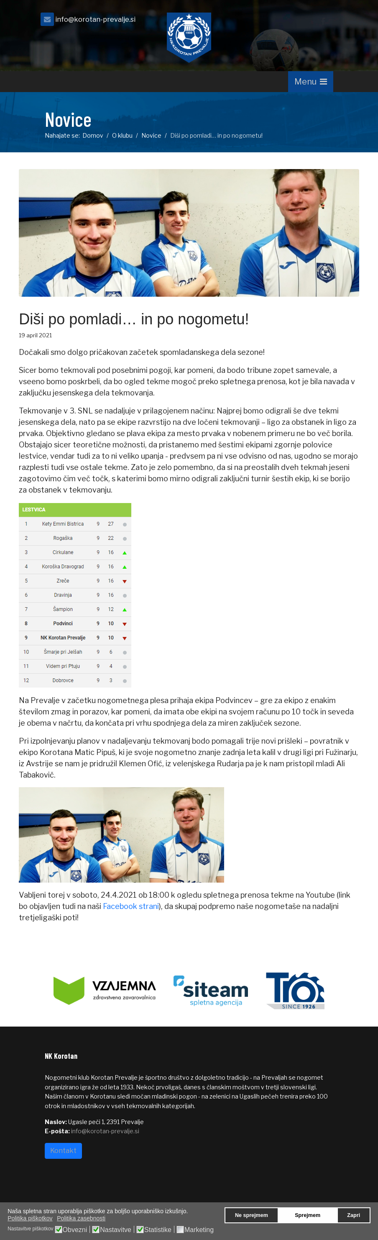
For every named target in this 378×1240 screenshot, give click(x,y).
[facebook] (322, 22)
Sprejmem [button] (307, 1215)
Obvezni (75, 1230)
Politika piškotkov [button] (30, 1218)
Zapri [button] (353, 1215)
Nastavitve (115, 1230)
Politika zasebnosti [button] (81, 1218)
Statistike (157, 1230)
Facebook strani (131, 906)
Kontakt (63, 1151)
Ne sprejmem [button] (251, 1215)
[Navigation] (310, 81)
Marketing (199, 1230)
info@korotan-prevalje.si (95, 19)
